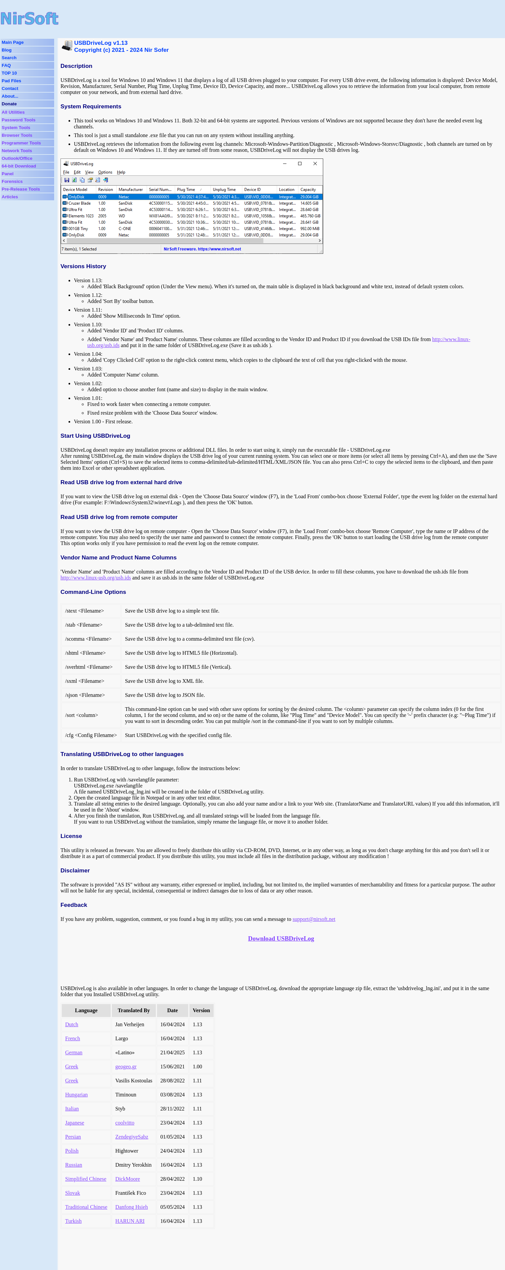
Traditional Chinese (86, 1207)
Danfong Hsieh (131, 1207)
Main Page (13, 42)
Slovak (72, 1193)
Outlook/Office (17, 158)
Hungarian (76, 1094)
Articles (10, 196)
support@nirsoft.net (313, 919)
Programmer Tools (21, 142)
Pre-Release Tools (21, 189)
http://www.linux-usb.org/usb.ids (95, 577)
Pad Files (11, 80)
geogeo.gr (126, 1066)
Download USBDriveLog (281, 938)
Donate (9, 103)
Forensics (12, 181)
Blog (7, 49)
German (74, 1052)
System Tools (16, 127)
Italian (72, 1109)
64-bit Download (19, 166)
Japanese (74, 1123)
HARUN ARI (130, 1221)
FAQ (6, 65)
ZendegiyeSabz (131, 1137)
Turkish (73, 1221)
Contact (10, 88)
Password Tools (18, 119)
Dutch (71, 1024)
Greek (71, 1066)
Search (9, 57)
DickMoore (127, 1179)
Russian (73, 1165)
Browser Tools (17, 135)
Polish (72, 1151)
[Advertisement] (220, 18)
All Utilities (13, 112)
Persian (73, 1137)
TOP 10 (9, 73)
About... (10, 96)
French (72, 1038)
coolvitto (124, 1123)
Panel (8, 173)
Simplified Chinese (85, 1179)
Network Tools (17, 150)
